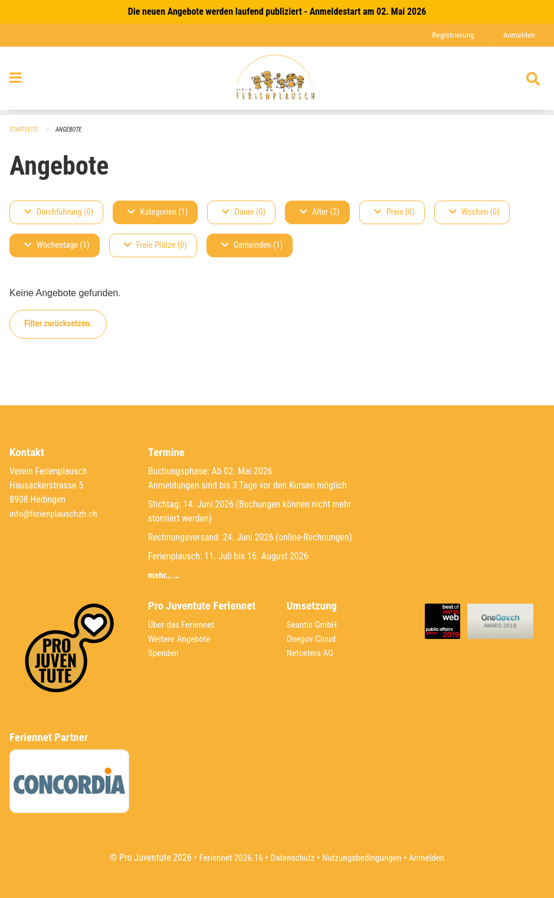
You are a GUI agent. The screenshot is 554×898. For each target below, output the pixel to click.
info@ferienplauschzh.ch (55, 513)
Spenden (164, 652)
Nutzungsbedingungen (363, 857)
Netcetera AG (311, 652)
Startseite (24, 130)
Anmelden (518, 35)
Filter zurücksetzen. (58, 324)
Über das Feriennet (183, 624)
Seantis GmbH (313, 624)
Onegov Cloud (313, 638)
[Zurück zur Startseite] (277, 81)
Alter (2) (320, 213)
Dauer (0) (243, 213)
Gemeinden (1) (252, 246)
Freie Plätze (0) (155, 246)
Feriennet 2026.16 (226, 857)
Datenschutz (291, 857)
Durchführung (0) (58, 213)
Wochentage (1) (57, 246)
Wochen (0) (474, 213)
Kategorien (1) (157, 213)
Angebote (72, 130)
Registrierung (450, 35)
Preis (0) (394, 213)
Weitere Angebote (181, 638)
